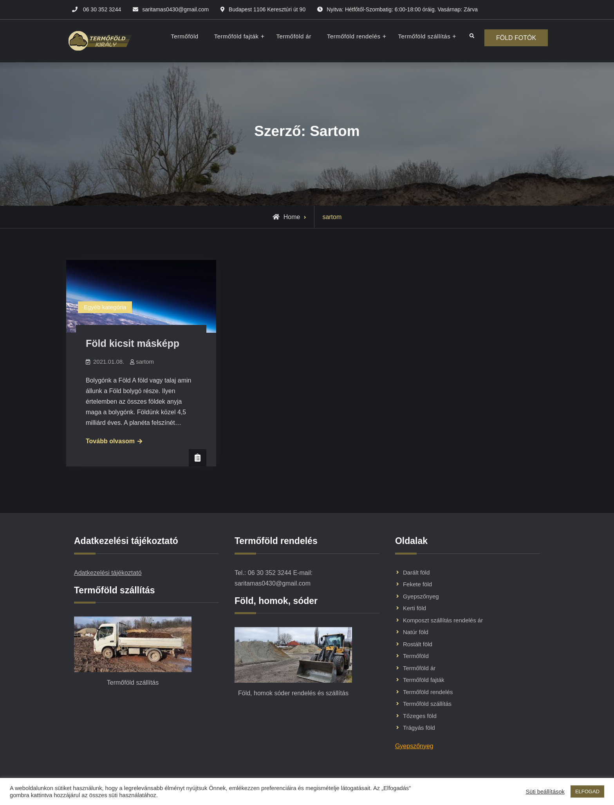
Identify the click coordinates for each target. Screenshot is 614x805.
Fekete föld (417, 584)
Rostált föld (417, 644)
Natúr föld (415, 632)
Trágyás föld (419, 727)
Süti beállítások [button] (545, 792)
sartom (145, 361)
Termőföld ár (293, 36)
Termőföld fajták (236, 36)
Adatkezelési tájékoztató (108, 572)
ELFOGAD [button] (587, 791)
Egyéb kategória (105, 307)
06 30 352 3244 (102, 9)
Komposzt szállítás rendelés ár (443, 620)
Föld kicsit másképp (132, 343)
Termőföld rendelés (353, 36)
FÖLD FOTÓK (516, 37)
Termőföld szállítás (424, 36)
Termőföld (184, 36)
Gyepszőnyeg (421, 596)
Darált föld (416, 572)
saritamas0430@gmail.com (175, 9)
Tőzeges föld (420, 716)
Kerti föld (414, 608)
